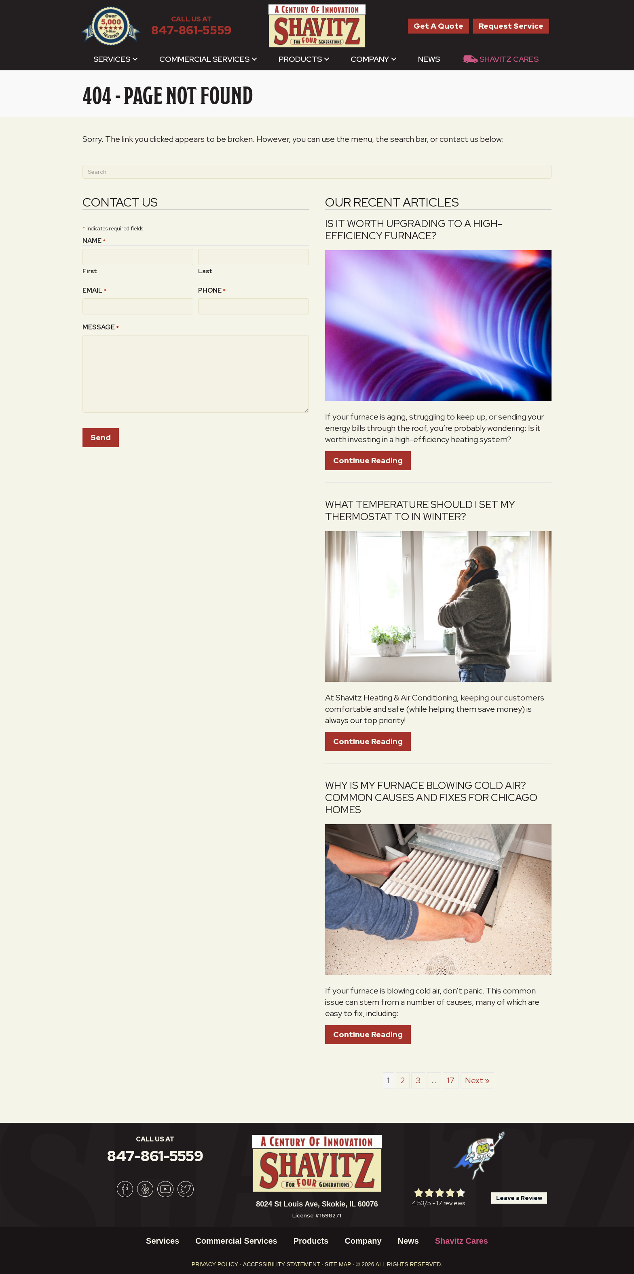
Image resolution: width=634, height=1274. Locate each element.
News (429, 59)
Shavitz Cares (509, 59)
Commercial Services (204, 59)
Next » (477, 1080)
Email (94, 290)
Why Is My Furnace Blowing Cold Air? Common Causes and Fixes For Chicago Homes (431, 797)
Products (300, 59)
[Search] (317, 172)
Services (111, 59)
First (89, 271)
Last (205, 271)
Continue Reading (368, 461)
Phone (212, 290)
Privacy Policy (215, 1264)
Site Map (338, 1264)
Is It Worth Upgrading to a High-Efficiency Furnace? (413, 230)
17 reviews (450, 1203)
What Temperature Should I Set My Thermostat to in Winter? (420, 510)
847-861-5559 (191, 30)
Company (370, 59)
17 (450, 1080)
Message (100, 327)
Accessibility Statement (281, 1264)
